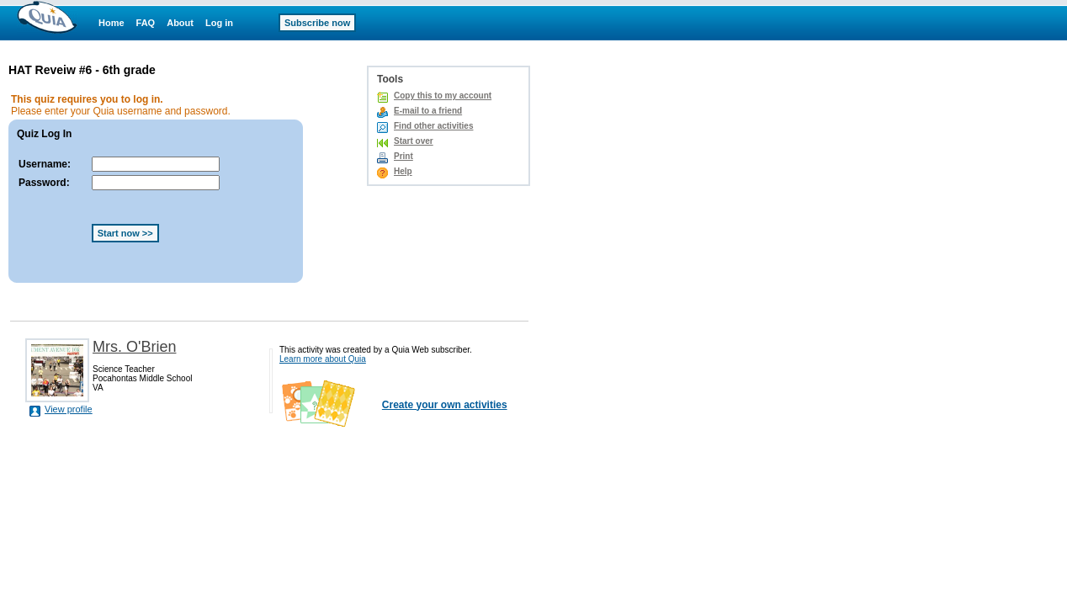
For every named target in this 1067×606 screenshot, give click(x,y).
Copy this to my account (442, 95)
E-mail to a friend (428, 110)
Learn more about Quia (322, 359)
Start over (413, 141)
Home (111, 23)
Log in (219, 23)
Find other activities (433, 125)
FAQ (146, 23)
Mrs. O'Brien (134, 346)
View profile (69, 409)
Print (403, 156)
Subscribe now (317, 23)
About (180, 23)
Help (403, 171)
